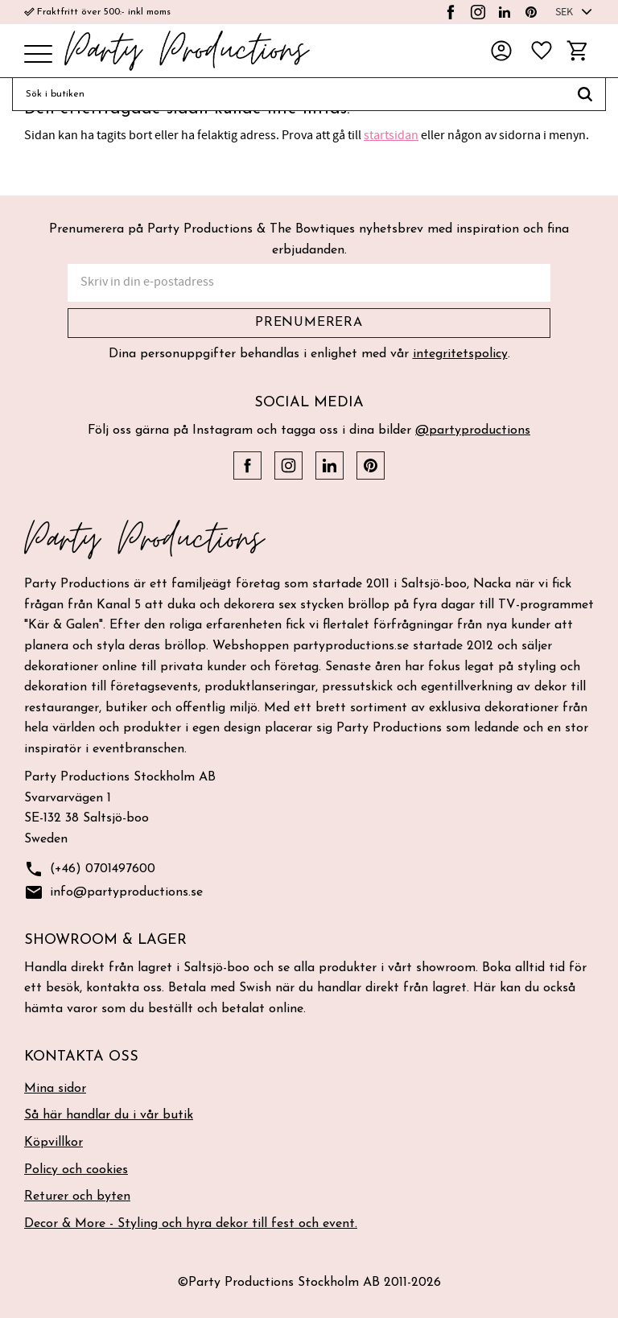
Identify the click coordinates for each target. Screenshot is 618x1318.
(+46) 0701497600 (89, 869)
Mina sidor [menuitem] (55, 1088)
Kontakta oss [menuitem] (81, 1057)
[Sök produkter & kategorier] (288, 94)
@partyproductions (472, 430)
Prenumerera (309, 322)
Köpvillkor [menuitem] (53, 1142)
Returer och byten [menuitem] (77, 1196)
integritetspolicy (460, 354)
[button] (38, 55)
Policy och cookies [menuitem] (76, 1170)
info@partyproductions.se (113, 892)
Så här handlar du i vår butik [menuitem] (108, 1115)
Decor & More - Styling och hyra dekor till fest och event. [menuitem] (190, 1223)
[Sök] (585, 94)
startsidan (391, 135)
